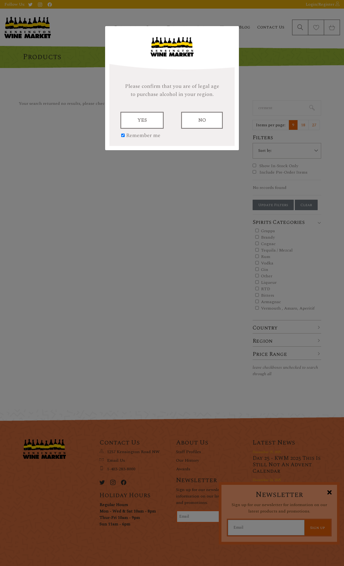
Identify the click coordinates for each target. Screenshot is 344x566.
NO (202, 120)
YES (142, 120)
